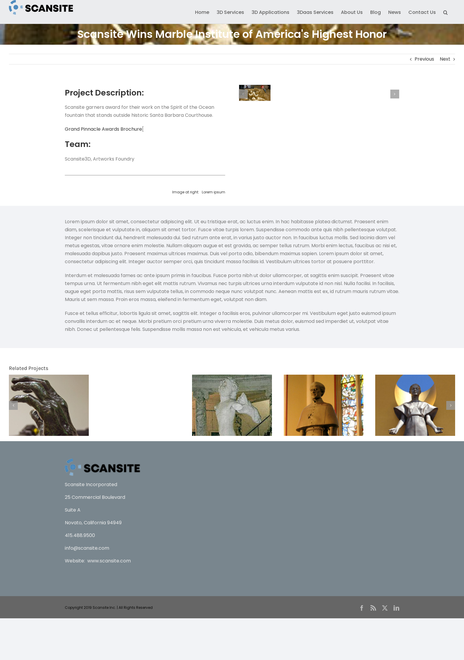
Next (445, 59)
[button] (445, 12)
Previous (424, 59)
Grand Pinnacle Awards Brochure (103, 129)
